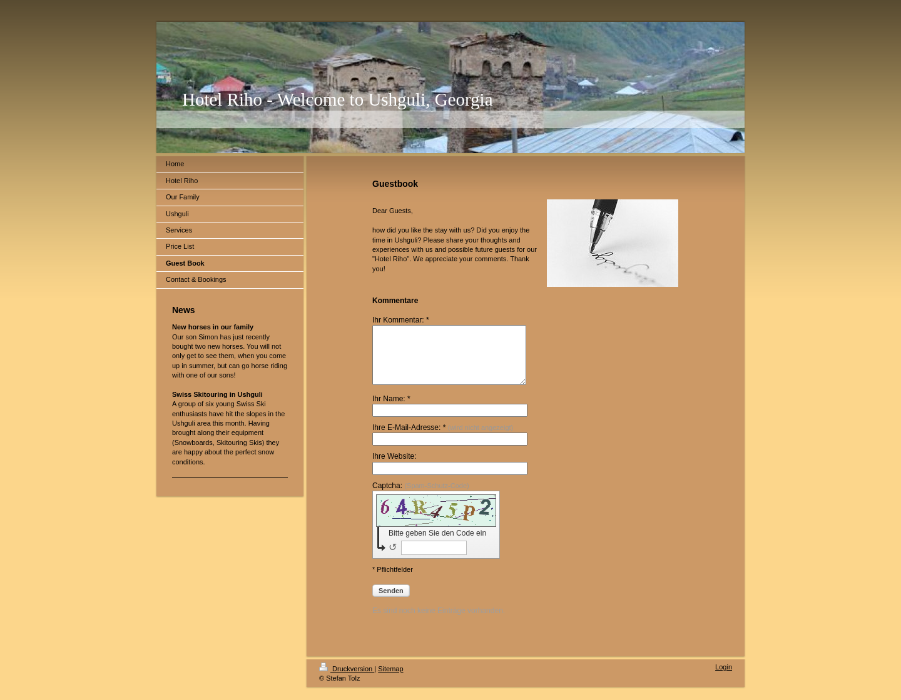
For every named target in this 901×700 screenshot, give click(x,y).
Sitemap (390, 680)
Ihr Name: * (391, 410)
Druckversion (346, 680)
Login (723, 678)
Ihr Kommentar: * (400, 320)
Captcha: (420, 496)
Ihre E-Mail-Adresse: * (442, 438)
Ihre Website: (394, 467)
